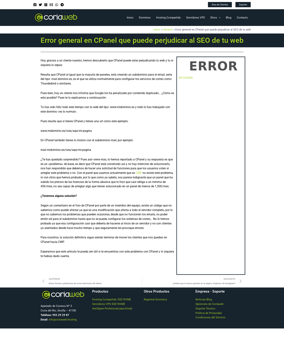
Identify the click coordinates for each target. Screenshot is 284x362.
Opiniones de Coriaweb (209, 304)
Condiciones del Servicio (210, 317)
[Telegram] (62, 4)
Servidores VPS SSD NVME (108, 304)
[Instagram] (45, 4)
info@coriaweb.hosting (63, 319)
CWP (139, 173)
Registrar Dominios (155, 299)
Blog (228, 17)
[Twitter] (40, 4)
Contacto (242, 17)
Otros (215, 17)
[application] (218, 17)
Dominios (145, 17)
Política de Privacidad (208, 313)
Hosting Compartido (168, 17)
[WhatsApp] (56, 4)
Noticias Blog (203, 299)
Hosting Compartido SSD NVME (111, 299)
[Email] (51, 4)
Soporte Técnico (205, 308)
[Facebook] (35, 4)
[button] (220, 4)
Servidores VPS (195, 17)
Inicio (130, 17)
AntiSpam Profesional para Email (112, 308)
